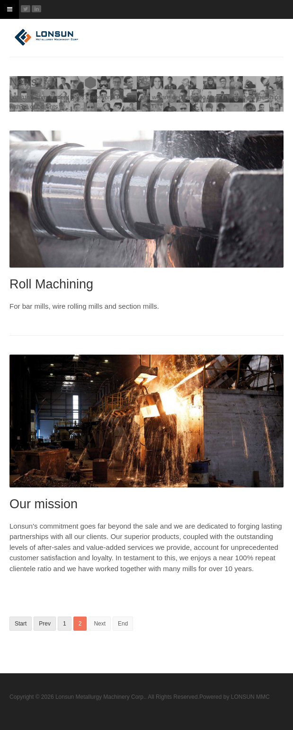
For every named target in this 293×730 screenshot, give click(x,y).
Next (100, 623)
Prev (45, 623)
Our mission (43, 504)
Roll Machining (51, 284)
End (123, 623)
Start (21, 623)
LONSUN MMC (250, 697)
